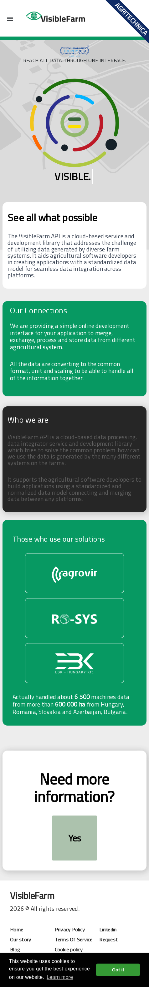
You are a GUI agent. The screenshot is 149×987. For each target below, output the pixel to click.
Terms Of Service (74, 939)
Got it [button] (118, 969)
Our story (20, 939)
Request (108, 939)
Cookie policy (69, 949)
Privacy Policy (70, 929)
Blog (15, 949)
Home (16, 929)
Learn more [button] (60, 977)
